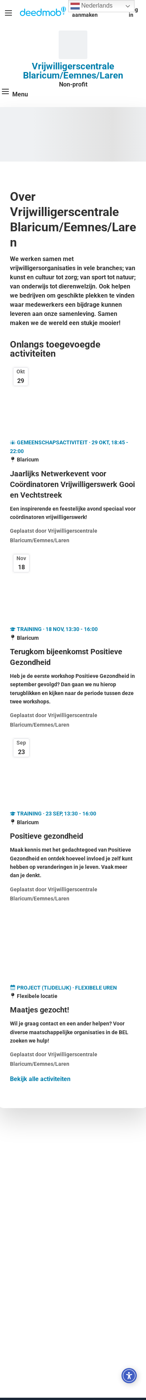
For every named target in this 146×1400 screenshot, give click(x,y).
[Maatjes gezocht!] (73, 1009)
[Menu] (8, 13)
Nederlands (92, 6)
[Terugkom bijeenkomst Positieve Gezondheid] (73, 657)
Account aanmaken (85, 12)
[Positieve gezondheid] (73, 836)
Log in (133, 12)
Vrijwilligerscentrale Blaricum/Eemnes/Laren (73, 71)
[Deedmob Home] (43, 12)
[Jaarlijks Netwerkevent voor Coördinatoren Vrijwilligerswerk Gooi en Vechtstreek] (73, 484)
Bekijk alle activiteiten (40, 1079)
